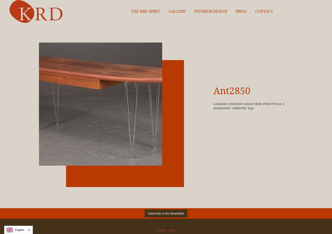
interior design (210, 11)
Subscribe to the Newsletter (166, 213)
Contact (264, 11)
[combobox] (18, 230)
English (15, 230)
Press (241, 11)
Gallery (177, 11)
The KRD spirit (145, 11)
